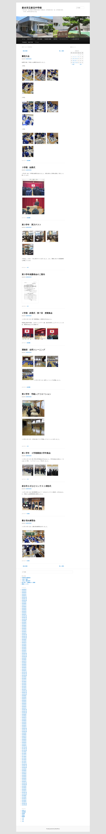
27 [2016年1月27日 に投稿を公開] (75, 62)
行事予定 (55, 39)
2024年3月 (24, 630)
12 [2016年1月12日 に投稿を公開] (73, 58)
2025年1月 (24, 614)
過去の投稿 (24, 50)
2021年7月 (24, 680)
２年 (27, 446)
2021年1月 (24, 689)
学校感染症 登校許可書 (27, 42)
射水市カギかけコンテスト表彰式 (36, 486)
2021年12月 (24, 672)
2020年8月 (24, 697)
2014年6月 (24, 800)
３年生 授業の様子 (26, 580)
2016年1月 (24, 781)
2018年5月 (24, 739)
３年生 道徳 (25, 579)
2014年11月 (24, 792)
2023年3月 (24, 648)
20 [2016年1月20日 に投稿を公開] (75, 60)
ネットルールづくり (64, 39)
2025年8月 (24, 603)
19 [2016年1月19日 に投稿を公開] (73, 60)
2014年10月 (24, 794)
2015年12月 (24, 783)
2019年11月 (24, 711)
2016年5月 (24, 775)
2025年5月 (24, 608)
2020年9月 (24, 695)
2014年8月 (24, 797)
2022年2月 (24, 669)
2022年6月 (24, 662)
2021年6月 (24, 681)
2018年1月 (24, 745)
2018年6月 (24, 737)
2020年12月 (24, 690)
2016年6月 (24, 773)
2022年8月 (24, 659)
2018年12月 (24, 728)
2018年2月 (24, 744)
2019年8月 (24, 715)
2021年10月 (24, 675)
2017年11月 (24, 748)
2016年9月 (24, 769)
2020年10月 (24, 694)
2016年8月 (24, 770)
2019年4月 (24, 722)
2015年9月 (24, 786)
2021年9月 (24, 676)
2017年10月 (24, 750)
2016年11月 (24, 765)
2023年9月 (24, 639)
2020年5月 (24, 701)
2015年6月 (24, 787)
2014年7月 (24, 798)
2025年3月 (24, 611)
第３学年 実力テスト (31, 225)
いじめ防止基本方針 (75, 39)
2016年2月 (24, 779)
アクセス (37, 42)
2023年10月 (24, 637)
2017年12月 (24, 747)
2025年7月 (24, 605)
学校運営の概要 (47, 39)
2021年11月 (24, 673)
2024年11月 (24, 617)
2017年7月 (24, 755)
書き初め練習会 (28, 520)
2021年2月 (24, 687)
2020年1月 (24, 708)
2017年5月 (24, 758)
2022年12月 (24, 653)
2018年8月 (24, 734)
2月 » (81, 64)
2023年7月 (24, 642)
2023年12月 (24, 634)
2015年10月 (24, 784)
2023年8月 (24, 641)
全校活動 (28, 160)
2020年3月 (24, 705)
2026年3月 (24, 592)
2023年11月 (24, 636)
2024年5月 (24, 626)
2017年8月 (24, 753)
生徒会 (23, 815)
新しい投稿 (62, 50)
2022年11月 (24, 655)
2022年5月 (24, 664)
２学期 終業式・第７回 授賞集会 (37, 313)
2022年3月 (24, 667)
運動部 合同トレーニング (33, 350)
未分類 (28, 513)
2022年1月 (24, 670)
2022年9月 (24, 658)
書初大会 (25, 56)
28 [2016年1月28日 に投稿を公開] (76, 62)
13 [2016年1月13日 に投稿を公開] (75, 58)
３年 (27, 267)
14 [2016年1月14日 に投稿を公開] (76, 58)
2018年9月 (24, 733)
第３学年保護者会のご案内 (33, 274)
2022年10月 (24, 656)
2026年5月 (24, 589)
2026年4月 (24, 591)
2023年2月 (24, 650)
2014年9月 (24, 795)
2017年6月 (24, 756)
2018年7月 (24, 736)
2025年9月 (24, 601)
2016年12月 (24, 764)
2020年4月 (24, 703)
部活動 (23, 816)
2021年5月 (24, 683)
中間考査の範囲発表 (26, 577)
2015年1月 (24, 790)
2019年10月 (24, 712)
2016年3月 (24, 778)
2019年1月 (24, 726)
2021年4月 (24, 684)
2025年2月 (24, 612)
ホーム (23, 39)
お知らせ (24, 810)
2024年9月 (24, 620)
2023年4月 (24, 647)
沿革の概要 (39, 39)
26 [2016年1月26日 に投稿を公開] (73, 62)
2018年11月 (24, 730)
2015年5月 (24, 789)
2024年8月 (24, 622)
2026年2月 (24, 594)
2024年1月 (24, 633)
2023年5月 (24, 645)
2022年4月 (24, 666)
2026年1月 (24, 595)
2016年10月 (24, 767)
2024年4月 (24, 628)
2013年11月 (24, 803)
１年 (27, 479)
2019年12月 (24, 709)
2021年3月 (24, 686)
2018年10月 (24, 731)
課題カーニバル (25, 584)
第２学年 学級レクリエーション (36, 394)
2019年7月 (24, 717)
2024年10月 (24, 619)
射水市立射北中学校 (32, 8)
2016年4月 (24, 776)
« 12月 (73, 64)
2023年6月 (24, 644)
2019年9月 (24, 714)
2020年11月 (24, 692)
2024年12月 (24, 616)
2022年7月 (24, 661)
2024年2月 (24, 631)
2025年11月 (24, 598)
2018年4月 (24, 740)
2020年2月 (24, 706)
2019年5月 (24, 720)
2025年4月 (24, 609)
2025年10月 (24, 600)
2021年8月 (24, 678)
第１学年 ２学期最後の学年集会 (36, 453)
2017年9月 (24, 751)
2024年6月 (24, 625)
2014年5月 (24, 801)
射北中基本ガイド (31, 39)
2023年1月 (24, 651)
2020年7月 (24, 698)
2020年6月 (24, 700)
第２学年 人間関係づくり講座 (28, 582)
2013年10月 (24, 804)
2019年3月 (24, 723)
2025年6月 (24, 606)
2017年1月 (24, 762)
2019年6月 (24, 719)
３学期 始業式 (28, 167)
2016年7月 (24, 772)
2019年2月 (24, 725)
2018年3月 (24, 742)
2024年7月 (24, 623)
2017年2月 (24, 761)
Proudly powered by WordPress (53, 828)
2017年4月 (24, 759)
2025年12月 (24, 597)
